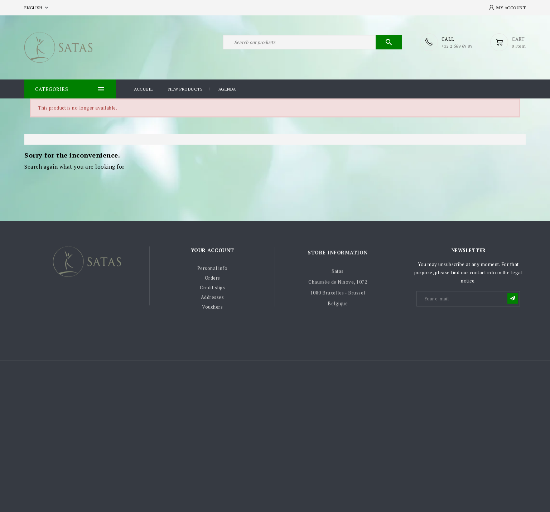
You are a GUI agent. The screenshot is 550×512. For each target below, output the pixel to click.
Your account (212, 251)
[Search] (312, 42)
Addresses (212, 299)
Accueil (143, 89)
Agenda (227, 89)
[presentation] (471, 325)
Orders (212, 279)
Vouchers (212, 308)
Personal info (212, 270)
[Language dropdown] (37, 8)
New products (185, 89)
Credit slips (212, 289)
